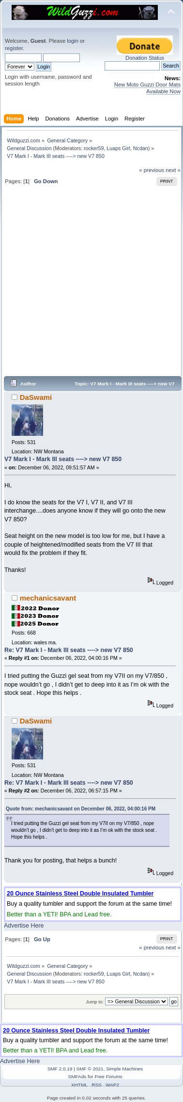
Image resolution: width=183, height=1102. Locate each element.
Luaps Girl (118, 148)
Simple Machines (124, 1068)
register (14, 48)
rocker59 (94, 148)
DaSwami (36, 397)
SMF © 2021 (90, 1068)
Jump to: (95, 1001)
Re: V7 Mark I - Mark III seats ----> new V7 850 (68, 650)
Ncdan (140, 148)
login (72, 41)
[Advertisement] (91, 284)
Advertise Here (24, 925)
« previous (151, 170)
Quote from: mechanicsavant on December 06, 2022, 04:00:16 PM (80, 808)
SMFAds (77, 1076)
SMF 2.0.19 (60, 1068)
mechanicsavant (48, 598)
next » (173, 170)
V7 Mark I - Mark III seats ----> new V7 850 (63, 459)
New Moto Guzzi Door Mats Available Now (147, 88)
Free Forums (108, 1076)
